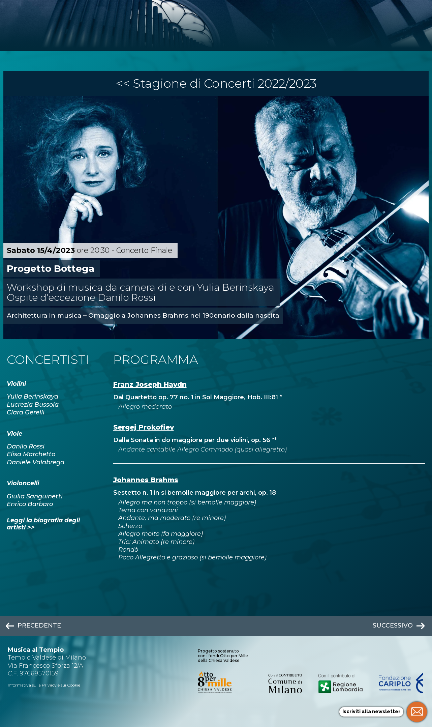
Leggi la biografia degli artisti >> (43, 524)
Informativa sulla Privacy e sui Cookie (44, 685)
